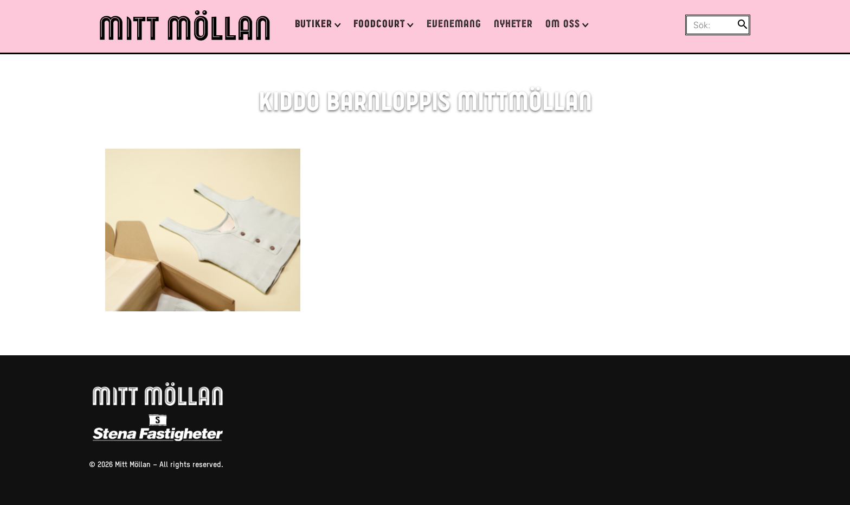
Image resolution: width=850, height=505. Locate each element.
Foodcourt (379, 24)
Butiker (314, 24)
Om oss (562, 24)
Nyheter (513, 24)
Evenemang (454, 24)
